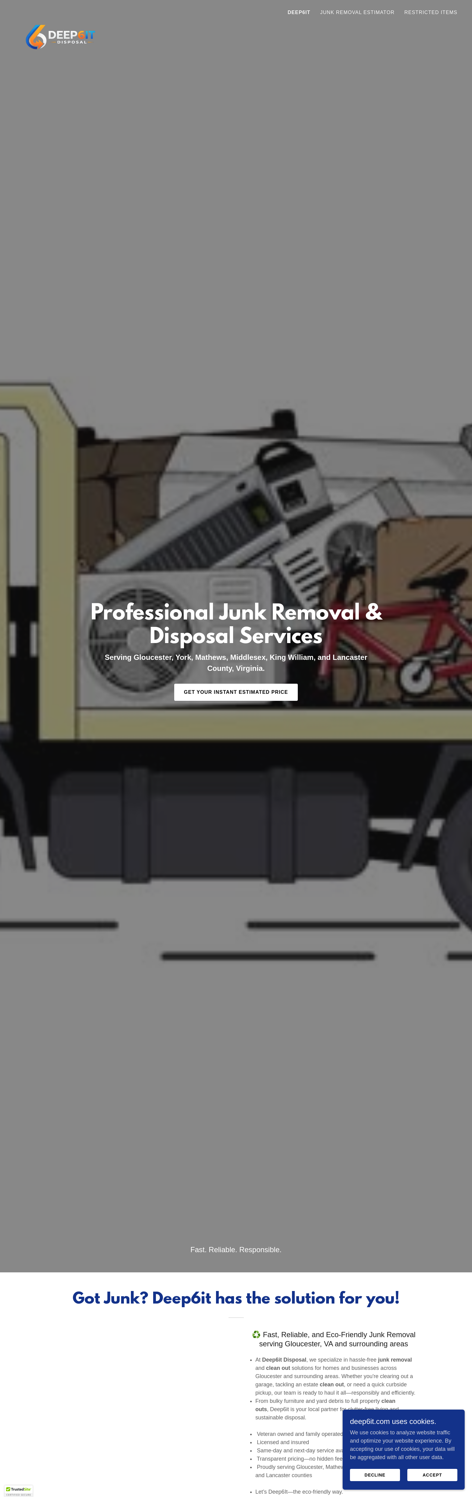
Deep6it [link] (299, 12)
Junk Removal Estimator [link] (357, 12)
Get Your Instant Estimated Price (236, 692)
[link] (60, 10)
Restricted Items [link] (430, 12)
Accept (432, 1475)
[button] (19, 1491)
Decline (375, 1475)
